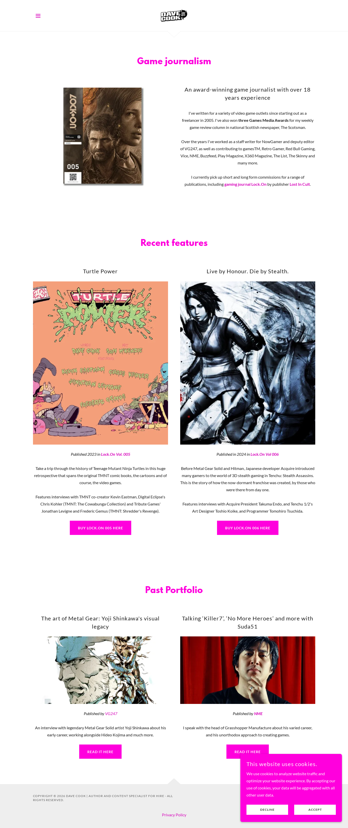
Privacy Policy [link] (174, 814)
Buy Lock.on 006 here (247, 528)
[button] (38, 16)
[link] (174, 15)
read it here (100, 752)
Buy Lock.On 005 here (100, 528)
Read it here (248, 752)
